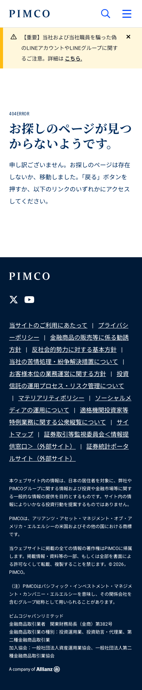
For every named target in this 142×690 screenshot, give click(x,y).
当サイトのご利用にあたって (48, 325)
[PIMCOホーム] (29, 13)
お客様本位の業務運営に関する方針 (57, 374)
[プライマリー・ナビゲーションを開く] (127, 13)
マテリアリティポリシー (51, 398)
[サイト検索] (106, 13)
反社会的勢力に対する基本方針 (74, 349)
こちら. (73, 59)
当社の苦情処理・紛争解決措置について (63, 361)
